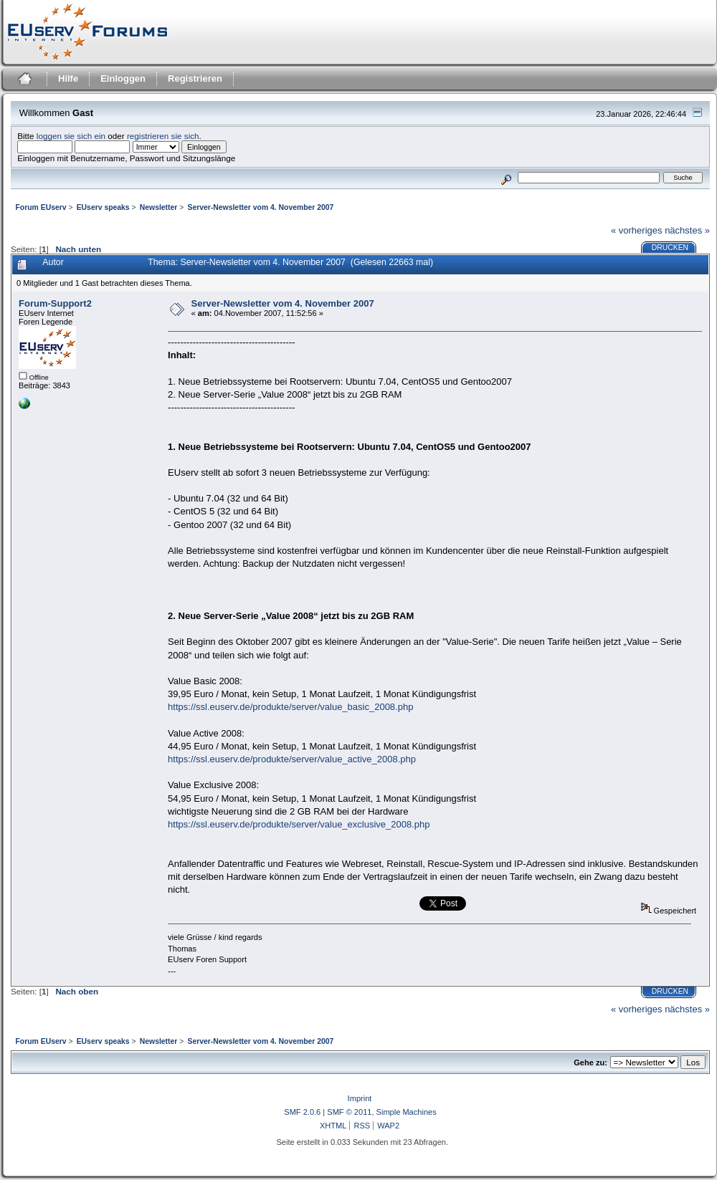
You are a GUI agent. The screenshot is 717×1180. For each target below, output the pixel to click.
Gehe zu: (590, 1062)
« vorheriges (637, 230)
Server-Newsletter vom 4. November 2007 (282, 303)
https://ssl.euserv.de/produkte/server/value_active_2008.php (292, 759)
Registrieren (195, 78)
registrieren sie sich (163, 135)
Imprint (360, 1098)
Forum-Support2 (55, 303)
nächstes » (687, 230)
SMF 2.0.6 (302, 1112)
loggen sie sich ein (71, 135)
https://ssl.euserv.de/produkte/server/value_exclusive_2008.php (298, 824)
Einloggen (123, 78)
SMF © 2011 (349, 1112)
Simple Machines (406, 1112)
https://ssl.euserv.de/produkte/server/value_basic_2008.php (290, 706)
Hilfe (68, 78)
